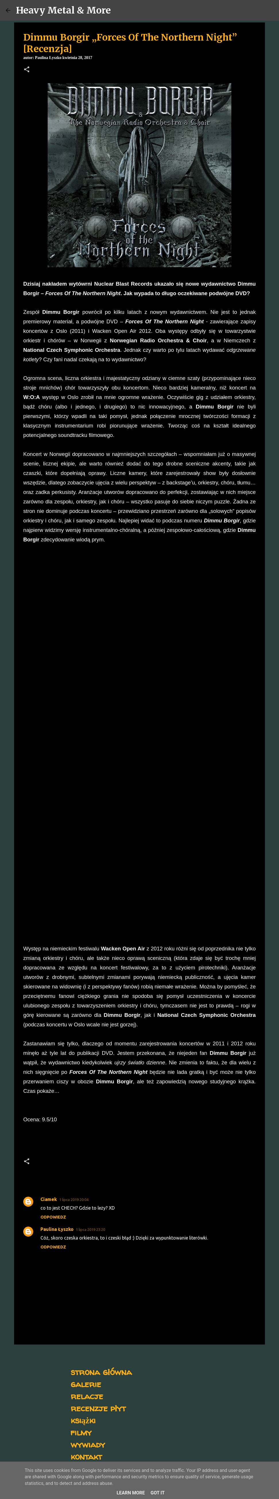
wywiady (88, 1444)
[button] (26, 70)
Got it (157, 1493)
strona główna (101, 1372)
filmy (81, 1432)
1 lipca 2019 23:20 (90, 1229)
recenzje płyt (98, 1408)
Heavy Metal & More (63, 10)
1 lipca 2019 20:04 (73, 1200)
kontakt (86, 1456)
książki (83, 1420)
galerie (86, 1384)
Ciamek (48, 1199)
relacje (87, 1396)
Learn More (131, 1493)
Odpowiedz (53, 1217)
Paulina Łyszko (56, 1229)
